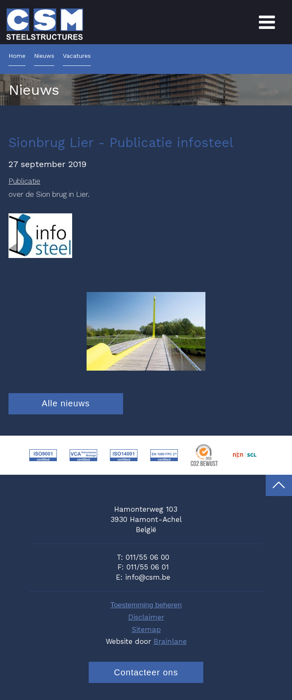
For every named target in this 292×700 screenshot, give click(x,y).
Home (16, 56)
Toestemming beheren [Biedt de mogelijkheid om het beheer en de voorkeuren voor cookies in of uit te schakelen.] (146, 605)
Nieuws (44, 56)
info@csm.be (147, 577)
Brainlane (170, 641)
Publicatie (24, 181)
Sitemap (146, 629)
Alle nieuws (66, 403)
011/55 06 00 (147, 557)
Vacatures (77, 56)
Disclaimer (146, 617)
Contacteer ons (146, 672)
